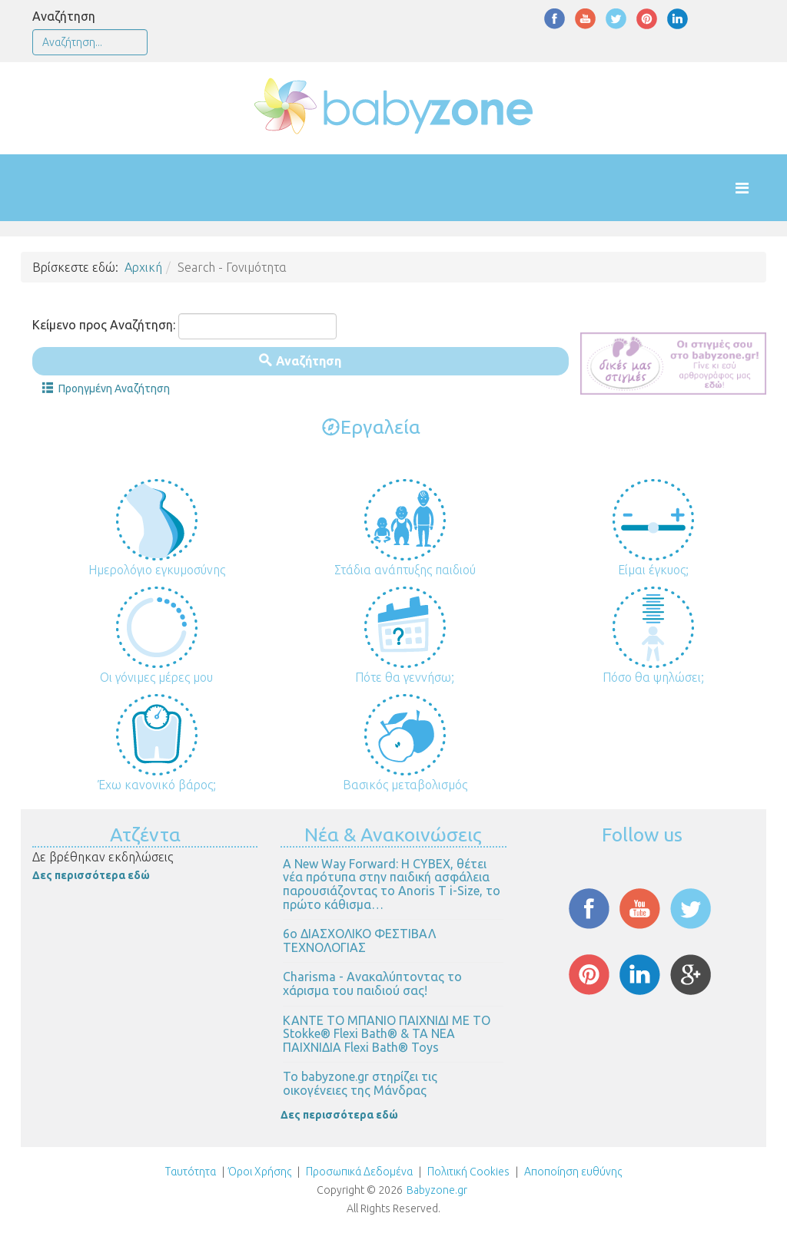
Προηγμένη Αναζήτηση (106, 388)
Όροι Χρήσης (259, 1171)
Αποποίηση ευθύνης (573, 1171)
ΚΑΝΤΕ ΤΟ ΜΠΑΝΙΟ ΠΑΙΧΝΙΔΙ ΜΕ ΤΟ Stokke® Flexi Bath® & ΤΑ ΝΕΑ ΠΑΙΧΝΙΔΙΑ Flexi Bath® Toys (386, 1033)
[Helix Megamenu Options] (757, 187)
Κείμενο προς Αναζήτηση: (103, 325)
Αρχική (143, 267)
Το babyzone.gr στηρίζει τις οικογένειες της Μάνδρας (360, 1083)
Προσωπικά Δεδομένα (358, 1171)
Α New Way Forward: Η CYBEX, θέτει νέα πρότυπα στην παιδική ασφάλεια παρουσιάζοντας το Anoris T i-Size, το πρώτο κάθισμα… (391, 884)
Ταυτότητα (190, 1171)
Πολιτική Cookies (467, 1171)
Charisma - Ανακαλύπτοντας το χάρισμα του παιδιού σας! (372, 983)
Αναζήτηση (63, 16)
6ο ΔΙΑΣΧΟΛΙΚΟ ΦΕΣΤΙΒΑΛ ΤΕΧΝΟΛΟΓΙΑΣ (359, 940)
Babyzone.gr (437, 1190)
